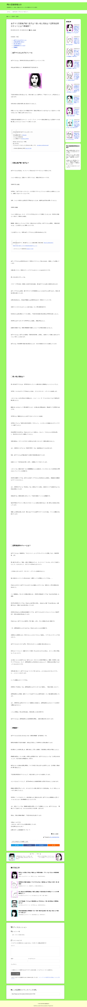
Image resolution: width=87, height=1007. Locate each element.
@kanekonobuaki (29, 245)
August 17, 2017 (29, 248)
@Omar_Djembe (25, 138)
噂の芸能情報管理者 (54, 837)
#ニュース (35, 245)
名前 (12, 958)
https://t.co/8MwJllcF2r (48, 242)
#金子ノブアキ (22, 245)
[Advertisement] (35, 359)
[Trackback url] (35, 993)
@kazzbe (24, 135)
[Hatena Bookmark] (41, 845)
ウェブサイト (14, 964)
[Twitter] (17, 845)
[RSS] (54, 845)
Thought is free (50, 1005)
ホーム (9, 16)
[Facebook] (29, 845)
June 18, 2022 (28, 148)
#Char (17, 245)
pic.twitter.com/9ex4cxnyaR (43, 145)
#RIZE (14, 245)
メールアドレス (31, 958)
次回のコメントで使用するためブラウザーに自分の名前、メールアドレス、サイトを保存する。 (32, 970)
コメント (13, 945)
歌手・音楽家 (15, 16)
